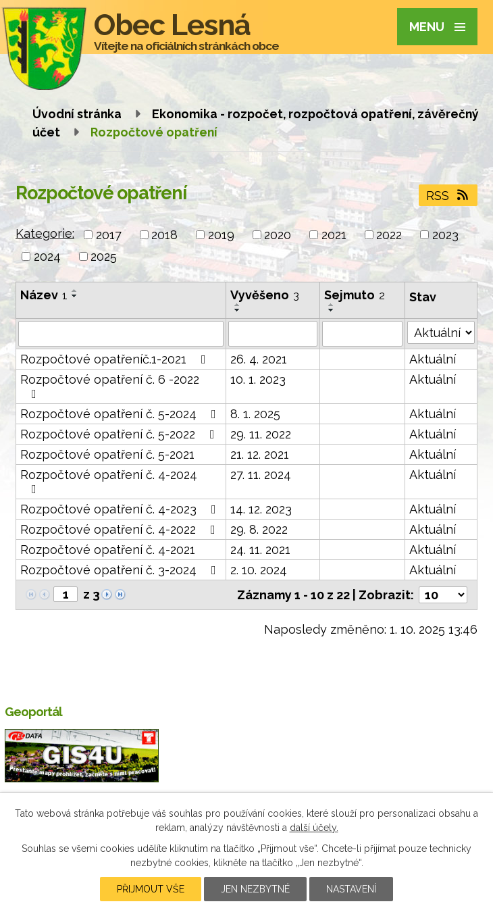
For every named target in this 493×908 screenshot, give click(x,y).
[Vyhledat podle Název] (121, 334)
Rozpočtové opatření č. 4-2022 (120, 529)
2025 (103, 256)
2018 (164, 235)
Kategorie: (45, 233)
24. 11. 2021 (260, 550)
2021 (333, 235)
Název (44, 295)
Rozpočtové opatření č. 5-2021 (107, 454)
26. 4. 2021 (258, 359)
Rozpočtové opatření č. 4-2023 (121, 509)
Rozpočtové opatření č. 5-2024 (121, 414)
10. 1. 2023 (258, 379)
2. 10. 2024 (258, 570)
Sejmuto (354, 295)
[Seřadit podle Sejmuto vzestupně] (331, 304)
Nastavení (351, 889)
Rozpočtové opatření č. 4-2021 (107, 550)
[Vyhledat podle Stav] (441, 332)
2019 (221, 235)
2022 (389, 235)
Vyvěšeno (264, 295)
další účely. (314, 827)
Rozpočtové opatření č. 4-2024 (108, 481)
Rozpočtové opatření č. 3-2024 (121, 570)
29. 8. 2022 (259, 529)
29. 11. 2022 (260, 434)
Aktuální (432, 359)
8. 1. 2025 (255, 414)
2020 (277, 235)
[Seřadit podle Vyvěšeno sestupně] (237, 310)
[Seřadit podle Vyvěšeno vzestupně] (237, 304)
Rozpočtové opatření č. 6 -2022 (109, 386)
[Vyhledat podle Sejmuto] (362, 334)
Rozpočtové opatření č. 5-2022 (120, 434)
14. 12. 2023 (261, 509)
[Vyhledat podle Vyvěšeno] (272, 334)
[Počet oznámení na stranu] (443, 594)
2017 (109, 235)
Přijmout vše (150, 889)
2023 (445, 235)
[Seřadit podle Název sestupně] (75, 296)
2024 (47, 256)
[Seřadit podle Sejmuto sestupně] (331, 310)
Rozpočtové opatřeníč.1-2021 (115, 359)
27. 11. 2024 (260, 475)
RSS (448, 195)
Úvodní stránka (77, 114)
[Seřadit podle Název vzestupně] (75, 290)
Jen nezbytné (255, 889)
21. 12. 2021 (259, 454)
